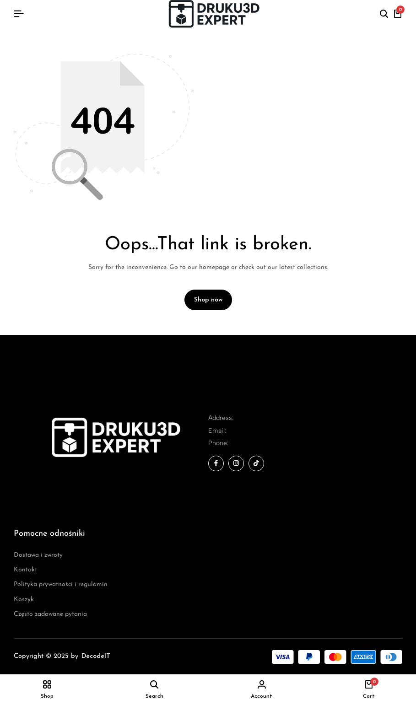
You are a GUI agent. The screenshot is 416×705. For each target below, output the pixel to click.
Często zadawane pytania (50, 614)
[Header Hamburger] (19, 14)
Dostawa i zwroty (38, 555)
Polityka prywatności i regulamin (61, 584)
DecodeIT (95, 656)
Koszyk (24, 599)
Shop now (208, 299)
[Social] (216, 463)
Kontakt (25, 569)
